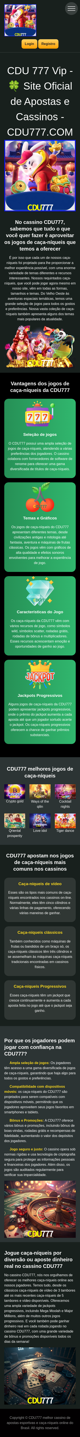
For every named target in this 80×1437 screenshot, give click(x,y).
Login (29, 44)
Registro (48, 44)
